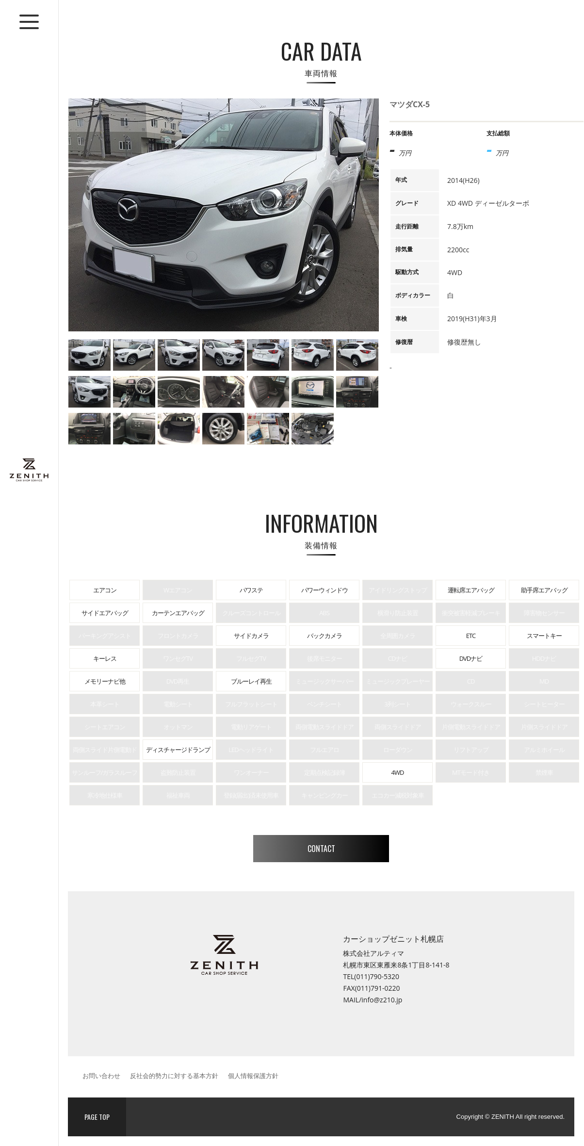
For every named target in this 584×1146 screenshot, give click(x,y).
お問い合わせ (101, 1075)
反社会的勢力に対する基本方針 (174, 1075)
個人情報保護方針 (253, 1075)
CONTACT (321, 848)
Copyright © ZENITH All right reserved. (510, 1116)
